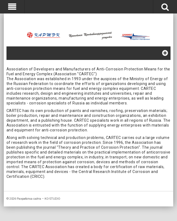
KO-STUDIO (52, 198)
